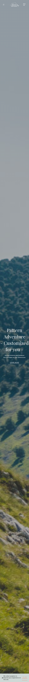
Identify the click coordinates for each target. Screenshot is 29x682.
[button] (3, 5)
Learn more (14, 362)
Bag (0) (24, 4)
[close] (2, 677)
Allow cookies (24, 677)
